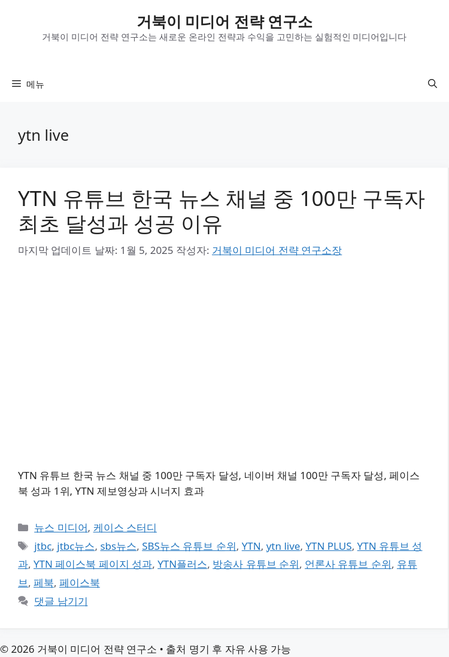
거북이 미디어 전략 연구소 (224, 21)
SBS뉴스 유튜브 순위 (189, 546)
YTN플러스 (182, 564)
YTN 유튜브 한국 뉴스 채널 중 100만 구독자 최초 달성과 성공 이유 (221, 210)
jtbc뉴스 (76, 546)
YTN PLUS (328, 546)
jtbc (42, 546)
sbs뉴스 (118, 546)
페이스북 (79, 582)
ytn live (283, 546)
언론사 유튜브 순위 (348, 564)
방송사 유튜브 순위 (256, 564)
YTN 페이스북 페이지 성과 (93, 564)
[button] (432, 84)
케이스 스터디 (125, 527)
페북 (44, 582)
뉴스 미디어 (60, 527)
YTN (251, 546)
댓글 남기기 (60, 601)
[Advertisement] (224, 363)
